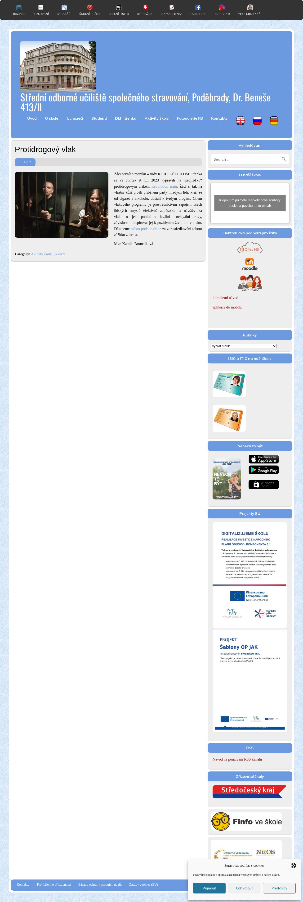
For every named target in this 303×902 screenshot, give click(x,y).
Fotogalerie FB (190, 118)
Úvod (32, 118)
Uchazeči (75, 118)
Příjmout (209, 888)
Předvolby (279, 888)
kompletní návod (225, 298)
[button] (293, 865)
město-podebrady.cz (146, 229)
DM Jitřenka (125, 118)
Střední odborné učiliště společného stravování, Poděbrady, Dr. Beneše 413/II (145, 102)
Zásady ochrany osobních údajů (100, 884)
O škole (51, 118)
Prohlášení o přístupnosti (54, 884)
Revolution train (164, 186)
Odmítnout (244, 888)
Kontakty (219, 118)
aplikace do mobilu (227, 307)
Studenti (99, 118)
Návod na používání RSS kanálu (237, 759)
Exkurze (59, 254)
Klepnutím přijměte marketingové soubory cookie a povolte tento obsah (249, 203)
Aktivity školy (157, 118)
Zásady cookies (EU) (143, 884)
